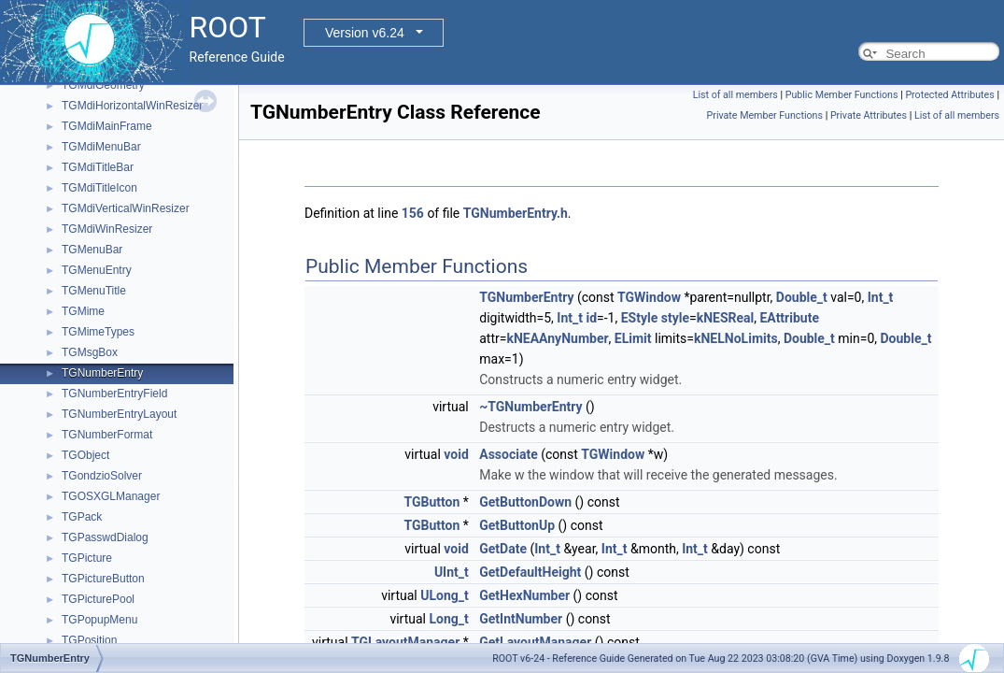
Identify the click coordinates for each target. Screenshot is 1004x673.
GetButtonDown (525, 501)
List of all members (735, 95)
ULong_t (444, 595)
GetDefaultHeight (530, 572)
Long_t (448, 618)
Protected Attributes (949, 95)
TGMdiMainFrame (107, 126)
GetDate (503, 548)
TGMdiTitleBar (98, 167)
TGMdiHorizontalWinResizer (132, 105)
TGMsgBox (90, 352)
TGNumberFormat (107, 434)
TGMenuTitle (94, 290)
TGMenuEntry (97, 270)
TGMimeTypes (98, 331)
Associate (508, 454)
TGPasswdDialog (105, 537)
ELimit (633, 338)
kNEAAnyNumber (557, 338)
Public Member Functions (841, 95)
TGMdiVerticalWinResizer (126, 208)
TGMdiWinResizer (107, 229)
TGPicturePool (98, 599)
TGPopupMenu (99, 619)
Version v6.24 (364, 32)
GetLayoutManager (535, 642)
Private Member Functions (765, 115)
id (591, 317)
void (456, 454)
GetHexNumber (524, 595)
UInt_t (451, 572)
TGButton (431, 501)
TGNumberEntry (102, 372)
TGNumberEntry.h (515, 213)
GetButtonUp (517, 525)
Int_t (881, 297)
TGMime (83, 311)
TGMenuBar (92, 249)
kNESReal (726, 317)
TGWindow (649, 297)
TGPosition (89, 640)
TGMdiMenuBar (101, 146)
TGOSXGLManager (111, 496)
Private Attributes (868, 115)
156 (413, 213)
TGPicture (87, 558)
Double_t (801, 297)
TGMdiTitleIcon (99, 187)
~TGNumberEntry (530, 406)
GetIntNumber (520, 618)
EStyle (639, 317)
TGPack (82, 516)
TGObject (85, 455)
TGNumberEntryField (114, 393)
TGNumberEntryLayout (119, 414)
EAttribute (789, 317)
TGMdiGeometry (103, 85)
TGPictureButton (103, 578)
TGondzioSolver (102, 475)
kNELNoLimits (736, 338)
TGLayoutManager (405, 642)
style (675, 317)
